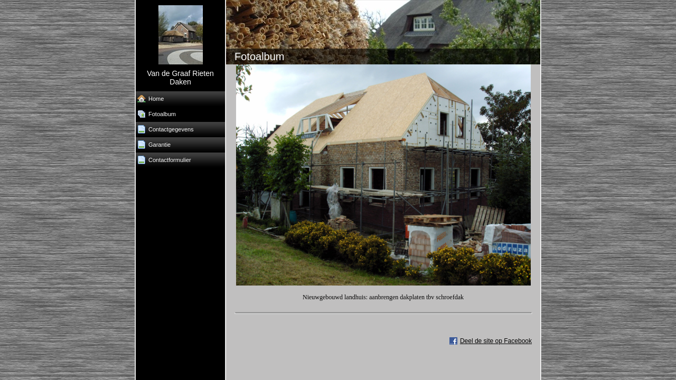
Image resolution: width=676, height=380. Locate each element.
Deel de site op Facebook (496, 341)
